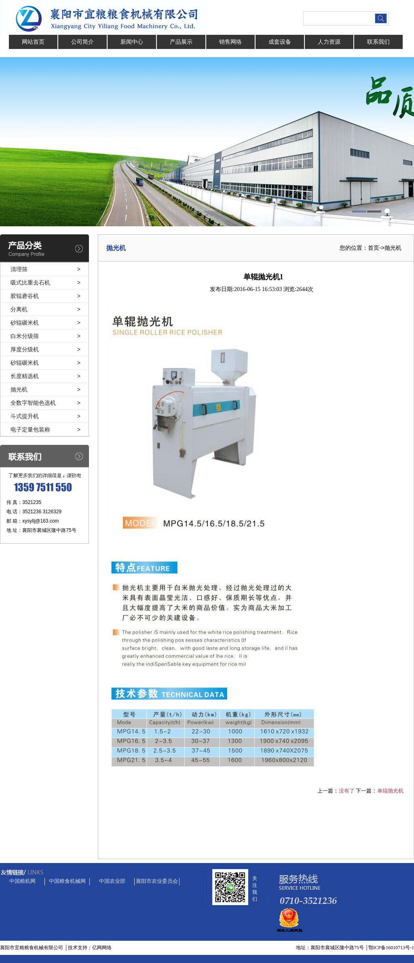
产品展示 (181, 41)
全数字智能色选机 (33, 403)
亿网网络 (102, 947)
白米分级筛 (25, 336)
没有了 (347, 791)
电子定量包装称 (30, 429)
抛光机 (19, 389)
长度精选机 (25, 376)
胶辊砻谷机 (25, 296)
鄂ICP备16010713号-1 (391, 947)
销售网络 (230, 41)
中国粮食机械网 (67, 881)
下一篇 (364, 791)
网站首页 (33, 41)
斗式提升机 (25, 416)
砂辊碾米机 (25, 322)
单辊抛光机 (390, 791)
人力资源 (329, 41)
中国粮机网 (22, 881)
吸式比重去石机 (30, 282)
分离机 (19, 309)
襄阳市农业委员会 (157, 881)
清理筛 (19, 269)
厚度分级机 (25, 349)
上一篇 (325, 791)
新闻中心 (131, 41)
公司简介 (82, 41)
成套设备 (279, 41)
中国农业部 (112, 881)
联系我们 (378, 41)
